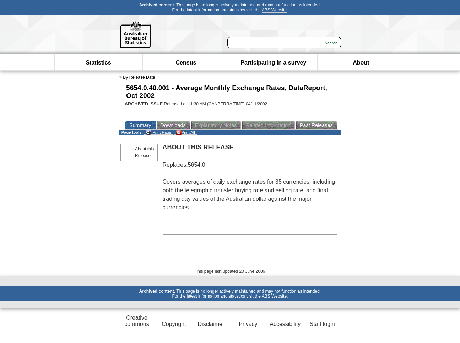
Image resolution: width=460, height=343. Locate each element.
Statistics (98, 63)
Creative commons (136, 321)
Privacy (248, 324)
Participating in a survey (273, 63)
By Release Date (139, 77)
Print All (185, 132)
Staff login (322, 324)
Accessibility (285, 324)
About (361, 63)
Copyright (174, 324)
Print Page (158, 132)
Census (186, 63)
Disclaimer (211, 324)
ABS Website (274, 9)
